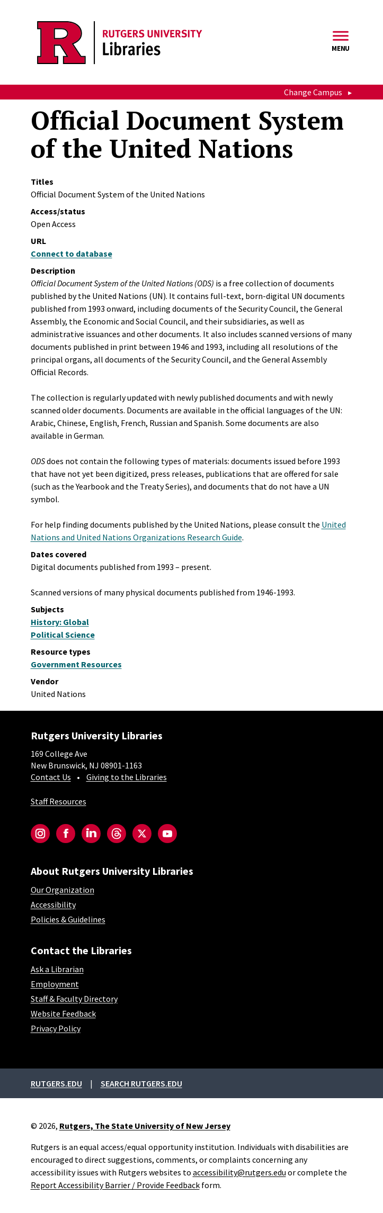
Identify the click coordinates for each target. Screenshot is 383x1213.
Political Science (63, 634)
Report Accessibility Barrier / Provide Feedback (115, 1185)
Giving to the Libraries (126, 777)
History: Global (60, 622)
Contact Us (51, 777)
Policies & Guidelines (68, 919)
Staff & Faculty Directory (74, 998)
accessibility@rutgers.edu (239, 1172)
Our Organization (62, 889)
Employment (55, 984)
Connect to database (71, 253)
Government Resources (76, 664)
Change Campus (313, 92)
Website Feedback (63, 1013)
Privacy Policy (56, 1028)
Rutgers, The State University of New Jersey (144, 1125)
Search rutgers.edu (141, 1083)
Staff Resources (58, 801)
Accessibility (53, 904)
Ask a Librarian (57, 969)
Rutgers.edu (56, 1083)
